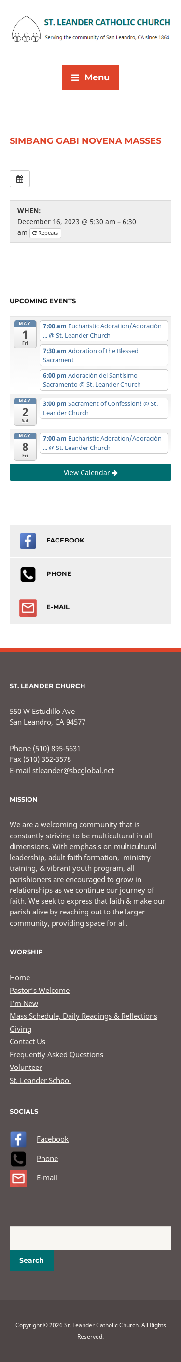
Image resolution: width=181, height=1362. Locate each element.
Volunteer (26, 1067)
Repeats (45, 232)
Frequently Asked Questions (56, 1054)
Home (20, 977)
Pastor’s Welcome (40, 990)
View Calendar (91, 472)
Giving (20, 1029)
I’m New (24, 1003)
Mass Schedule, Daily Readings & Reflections (83, 1016)
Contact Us (27, 1041)
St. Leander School (40, 1080)
